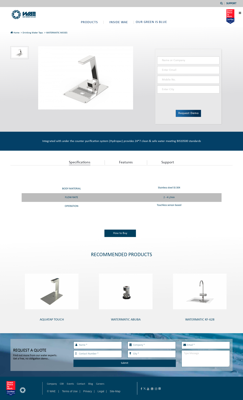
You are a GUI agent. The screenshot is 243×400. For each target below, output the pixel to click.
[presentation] (179, 100)
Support (231, 3)
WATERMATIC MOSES (56, 32)
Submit (124, 363)
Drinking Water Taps (33, 32)
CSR (62, 384)
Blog (90, 384)
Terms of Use (69, 391)
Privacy (87, 391)
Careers (100, 384)
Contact (81, 384)
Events (70, 384)
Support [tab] (167, 162)
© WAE (51, 391)
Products (89, 22)
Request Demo (188, 113)
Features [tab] (126, 162)
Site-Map (115, 391)
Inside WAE (118, 22)
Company (52, 384)
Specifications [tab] (79, 162)
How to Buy (120, 233)
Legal (101, 391)
